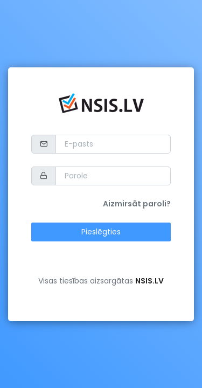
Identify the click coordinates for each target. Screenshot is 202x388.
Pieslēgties (101, 231)
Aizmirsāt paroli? (137, 203)
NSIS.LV (149, 280)
